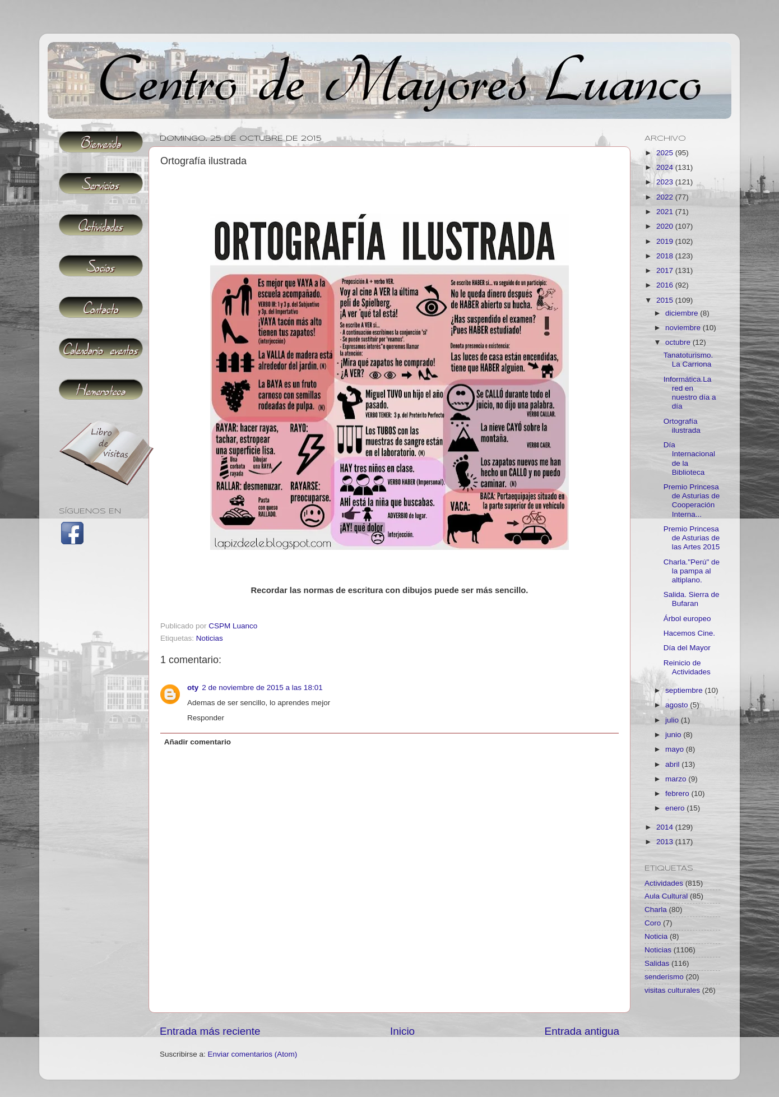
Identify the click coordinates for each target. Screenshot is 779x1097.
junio (674, 734)
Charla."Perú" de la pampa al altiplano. (692, 571)
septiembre (685, 690)
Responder (205, 718)
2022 (665, 197)
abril (673, 764)
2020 (665, 226)
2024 (665, 167)
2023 (665, 182)
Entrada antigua (582, 1031)
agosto (677, 705)
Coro (652, 923)
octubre (679, 342)
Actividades (663, 883)
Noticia (655, 936)
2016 (665, 285)
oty (192, 687)
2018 (665, 256)
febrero (678, 793)
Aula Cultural (666, 896)
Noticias (209, 638)
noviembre (684, 327)
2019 (665, 241)
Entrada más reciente (210, 1031)
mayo (675, 749)
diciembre (682, 313)
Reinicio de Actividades (687, 667)
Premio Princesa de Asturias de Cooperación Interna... (692, 501)
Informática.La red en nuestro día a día (690, 393)
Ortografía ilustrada (682, 425)
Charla (655, 909)
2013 (665, 841)
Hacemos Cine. (689, 633)
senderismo (664, 977)
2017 (665, 270)
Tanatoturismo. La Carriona (688, 359)
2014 (665, 827)
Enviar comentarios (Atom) (253, 1054)
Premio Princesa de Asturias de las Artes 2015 (692, 538)
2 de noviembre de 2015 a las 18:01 (262, 687)
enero (676, 808)
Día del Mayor (687, 648)
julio (673, 720)
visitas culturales (672, 990)
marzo (676, 779)
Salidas (656, 963)
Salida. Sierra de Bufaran (692, 599)
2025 (665, 153)
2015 (665, 300)
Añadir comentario (197, 742)
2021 (665, 211)
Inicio (402, 1031)
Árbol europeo (687, 618)
